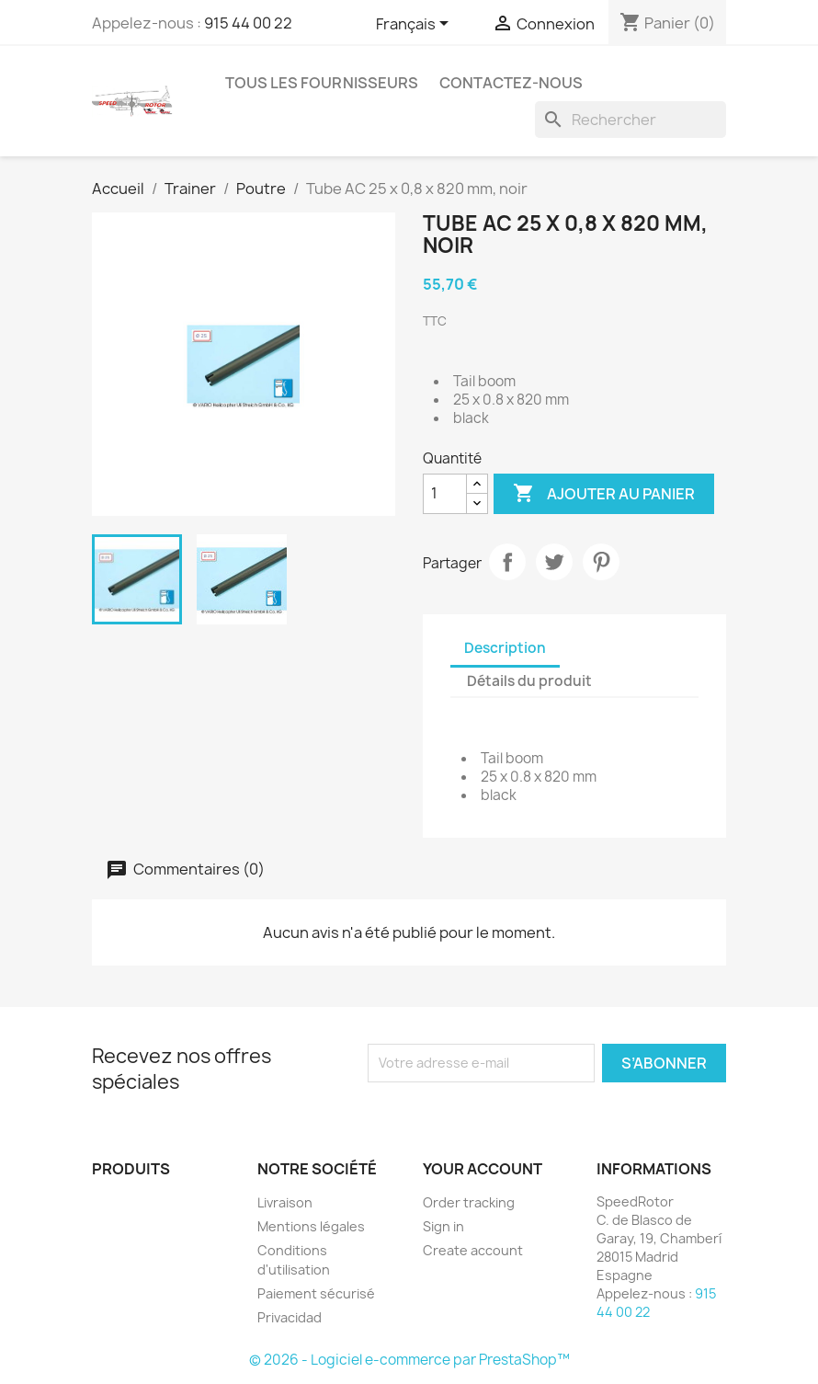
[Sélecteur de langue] (415, 25)
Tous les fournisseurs (321, 83)
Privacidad (289, 1317)
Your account (482, 1169)
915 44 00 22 (248, 23)
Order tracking (469, 1202)
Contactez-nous (511, 83)
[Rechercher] (630, 119)
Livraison (284, 1202)
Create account (473, 1250)
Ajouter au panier (604, 494)
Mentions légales (311, 1226)
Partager (507, 561)
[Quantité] (445, 494)
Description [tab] (505, 648)
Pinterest (601, 561)
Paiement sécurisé (316, 1293)
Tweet (554, 561)
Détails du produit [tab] (529, 681)
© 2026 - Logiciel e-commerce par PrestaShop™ (409, 1359)
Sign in (443, 1226)
